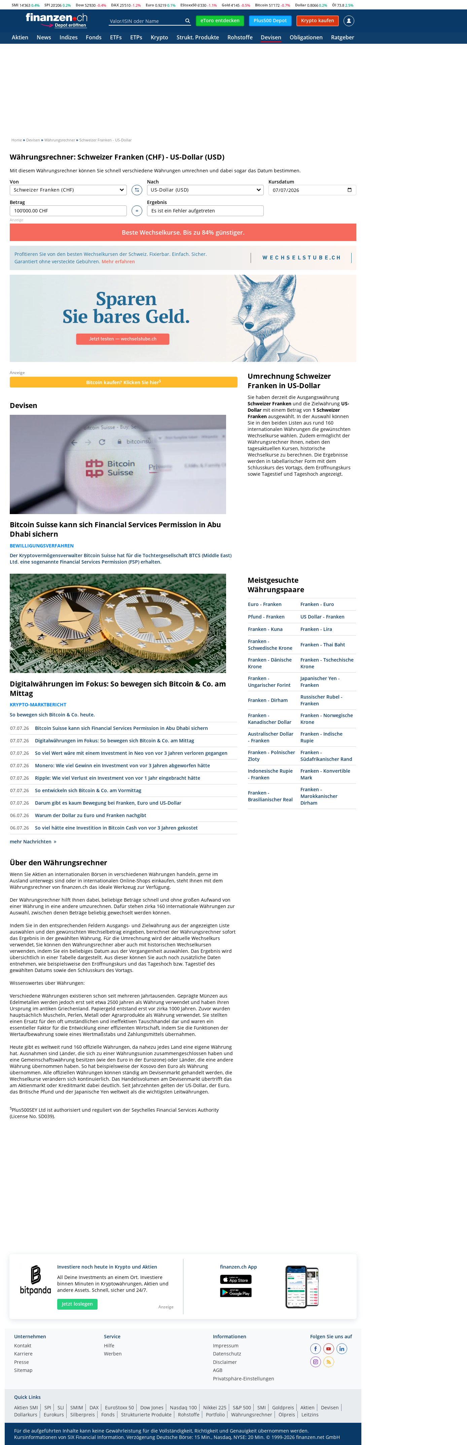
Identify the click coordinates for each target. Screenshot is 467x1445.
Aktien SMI (26, 1407)
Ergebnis (205, 207)
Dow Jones (152, 1407)
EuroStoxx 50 (119, 1407)
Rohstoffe (240, 38)
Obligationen (306, 38)
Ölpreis (287, 1414)
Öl (334, 4)
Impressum (226, 1346)
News (44, 38)
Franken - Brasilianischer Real (270, 796)
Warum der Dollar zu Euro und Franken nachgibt (90, 815)
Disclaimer (225, 1362)
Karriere (23, 1354)
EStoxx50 (188, 4)
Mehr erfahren (118, 261)
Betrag (68, 207)
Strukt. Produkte (198, 38)
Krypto (159, 38)
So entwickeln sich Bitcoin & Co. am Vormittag (88, 790)
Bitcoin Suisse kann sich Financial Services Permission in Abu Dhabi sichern (115, 529)
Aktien (20, 38)
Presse (21, 1362)
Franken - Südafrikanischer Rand (326, 755)
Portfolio (215, 1414)
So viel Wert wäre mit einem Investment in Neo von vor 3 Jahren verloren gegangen (131, 753)
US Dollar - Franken (322, 616)
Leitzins (310, 1414)
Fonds (94, 38)
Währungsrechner (251, 1414)
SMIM (76, 1407)
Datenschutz (227, 1354)
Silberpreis (82, 1414)
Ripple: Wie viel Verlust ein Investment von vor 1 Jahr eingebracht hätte (117, 778)
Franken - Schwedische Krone (270, 644)
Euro (150, 4)
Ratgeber (342, 38)
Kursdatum (312, 187)
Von (68, 187)
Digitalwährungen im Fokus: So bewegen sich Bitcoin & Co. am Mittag (118, 688)
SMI (15, 4)
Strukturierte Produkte (146, 1414)
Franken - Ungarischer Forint (269, 681)
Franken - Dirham (268, 700)
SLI (61, 1407)
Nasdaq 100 (183, 1407)
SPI (47, 4)
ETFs (116, 38)
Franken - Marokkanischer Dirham (318, 796)
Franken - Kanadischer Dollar (269, 718)
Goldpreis (283, 1407)
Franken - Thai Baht (322, 644)
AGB (217, 1370)
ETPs (136, 38)
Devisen (271, 38)
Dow (80, 4)
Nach (205, 187)
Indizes (69, 38)
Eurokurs (54, 1414)
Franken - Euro (317, 604)
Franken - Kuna (265, 629)
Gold (226, 4)
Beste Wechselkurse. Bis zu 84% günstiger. (183, 232)
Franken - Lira (316, 629)
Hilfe (109, 1346)
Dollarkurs (25, 1414)
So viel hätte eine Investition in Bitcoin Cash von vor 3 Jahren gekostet (116, 828)
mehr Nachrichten (33, 841)
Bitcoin (261, 4)
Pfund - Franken (266, 616)
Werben (113, 1354)
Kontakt (22, 1346)
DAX (115, 4)
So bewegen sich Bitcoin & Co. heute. (52, 714)
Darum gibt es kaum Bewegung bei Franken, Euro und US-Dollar (108, 803)
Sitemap (23, 1370)
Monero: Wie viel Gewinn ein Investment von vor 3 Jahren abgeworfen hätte (122, 765)
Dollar (300, 4)
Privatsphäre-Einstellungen (243, 1379)
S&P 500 (242, 1407)
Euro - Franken (265, 604)
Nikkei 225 (214, 1407)
